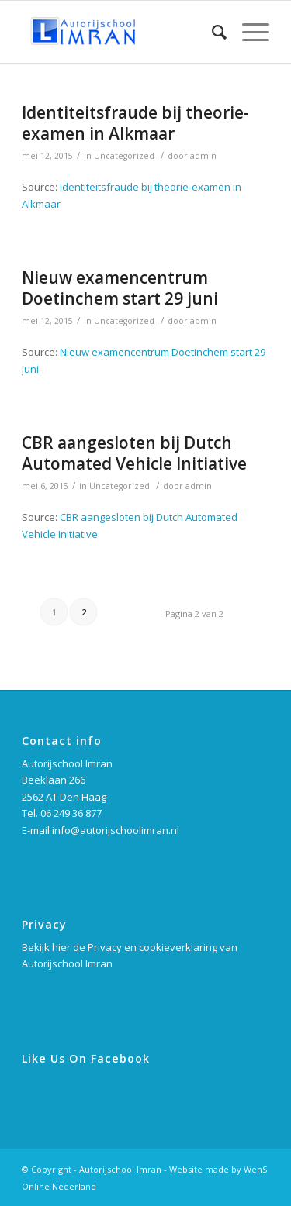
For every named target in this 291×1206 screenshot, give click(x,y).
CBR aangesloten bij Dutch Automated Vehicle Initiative (134, 453)
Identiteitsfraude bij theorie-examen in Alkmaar (135, 123)
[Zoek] (211, 32)
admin (203, 155)
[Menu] (248, 32)
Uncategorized (124, 155)
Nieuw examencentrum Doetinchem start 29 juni (120, 288)
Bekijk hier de (55, 947)
